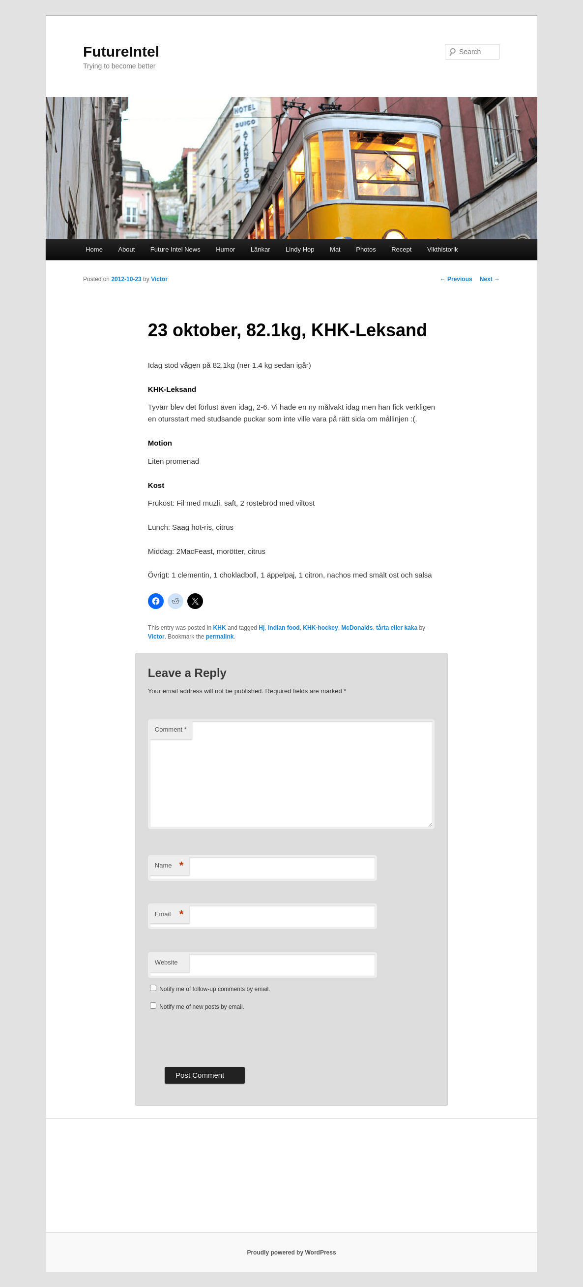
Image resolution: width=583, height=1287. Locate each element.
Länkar (260, 249)
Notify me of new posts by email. (201, 1006)
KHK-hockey (320, 627)
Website (166, 962)
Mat (335, 249)
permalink (220, 636)
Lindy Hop (300, 249)
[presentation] (222, 1038)
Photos (366, 249)
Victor (159, 279)
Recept (401, 249)
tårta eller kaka (396, 627)
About (126, 249)
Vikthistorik (442, 249)
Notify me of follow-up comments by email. (214, 989)
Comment (171, 729)
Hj (261, 627)
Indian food (284, 627)
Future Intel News (175, 249)
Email (169, 914)
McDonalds (357, 627)
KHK (219, 627)
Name (169, 866)
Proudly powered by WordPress (291, 1252)
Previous (456, 279)
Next (490, 279)
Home (94, 249)
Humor (225, 249)
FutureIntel (121, 51)
